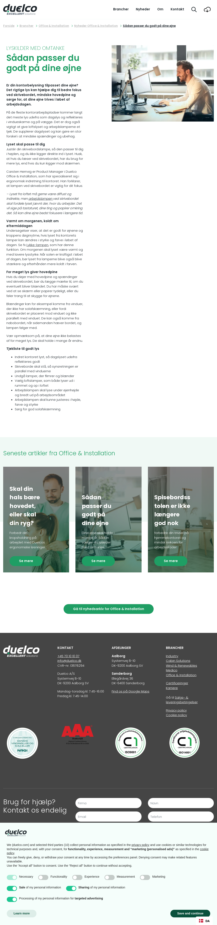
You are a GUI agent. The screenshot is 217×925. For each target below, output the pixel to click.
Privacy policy (176, 710)
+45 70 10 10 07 (68, 656)
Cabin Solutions (178, 660)
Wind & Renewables (181, 665)
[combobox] (204, 921)
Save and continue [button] (190, 913)
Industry (172, 656)
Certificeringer (177, 683)
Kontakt (177, 9)
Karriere (172, 688)
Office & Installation (181, 675)
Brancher (121, 9)
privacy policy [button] (140, 845)
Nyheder (143, 9)
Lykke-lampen (37, 245)
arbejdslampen (40, 198)
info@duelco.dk (69, 660)
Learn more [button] (22, 913)
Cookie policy (176, 715)
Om (160, 9)
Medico (171, 670)
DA (204, 921)
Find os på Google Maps (130, 691)
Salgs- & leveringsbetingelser (182, 700)
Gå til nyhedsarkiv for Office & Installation (108, 609)
